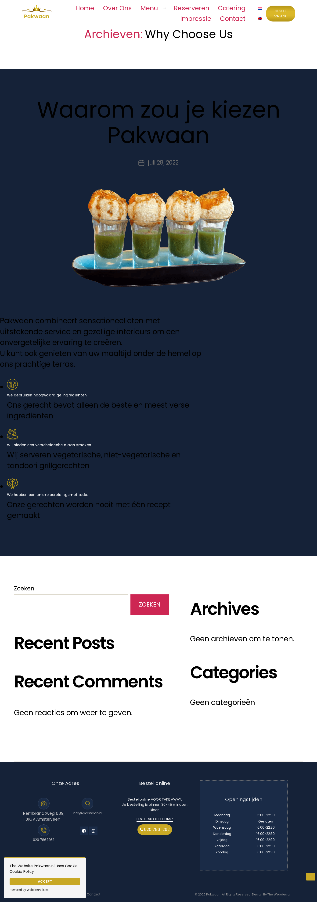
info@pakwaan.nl (87, 813)
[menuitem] (260, 8)
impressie (195, 18)
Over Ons (117, 8)
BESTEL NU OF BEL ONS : (155, 819)
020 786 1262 (43, 839)
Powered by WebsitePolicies (29, 890)
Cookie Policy (22, 871)
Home (85, 8)
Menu (149, 8)
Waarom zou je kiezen (158, 122)
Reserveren (191, 8)
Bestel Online (280, 13)
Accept (45, 881)
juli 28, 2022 (163, 162)
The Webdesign (279, 894)
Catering (231, 8)
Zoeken (24, 588)
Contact (232, 18)
